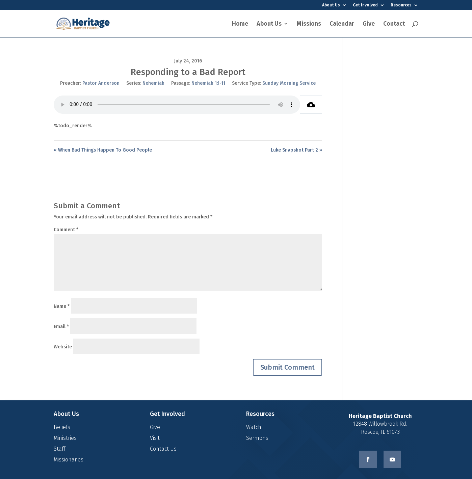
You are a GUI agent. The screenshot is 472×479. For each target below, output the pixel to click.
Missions (309, 24)
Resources (401, 5)
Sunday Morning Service (289, 83)
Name (62, 306)
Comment (66, 230)
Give (369, 24)
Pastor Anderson (101, 83)
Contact (394, 24)
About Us (331, 5)
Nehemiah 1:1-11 (208, 83)
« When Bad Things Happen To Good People (103, 150)
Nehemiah (153, 83)
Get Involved (365, 5)
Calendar (342, 24)
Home (240, 24)
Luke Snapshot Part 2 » (296, 150)
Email (61, 326)
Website (63, 347)
